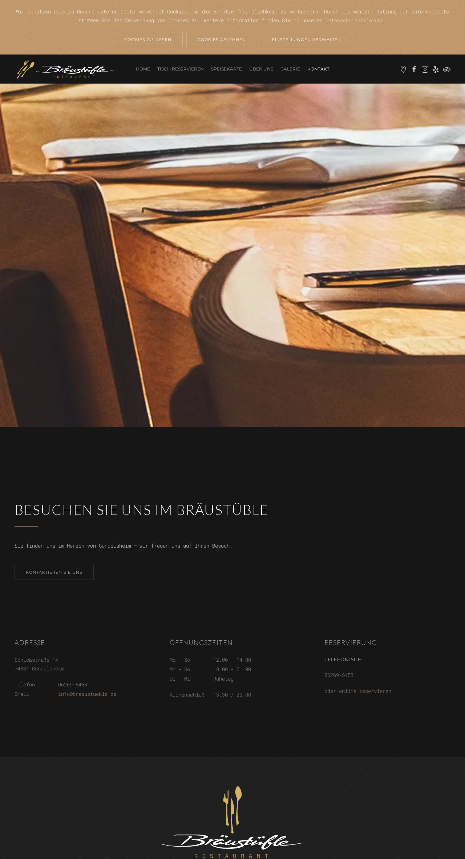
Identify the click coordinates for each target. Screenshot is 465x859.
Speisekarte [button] (226, 69)
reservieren (375, 690)
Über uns (261, 69)
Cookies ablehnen (222, 39)
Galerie (290, 69)
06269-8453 (72, 684)
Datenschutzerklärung (355, 20)
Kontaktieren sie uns (54, 572)
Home (143, 69)
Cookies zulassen (147, 39)
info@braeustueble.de (87, 693)
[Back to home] (65, 69)
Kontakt (318, 69)
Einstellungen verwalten (306, 39)
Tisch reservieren (180, 69)
